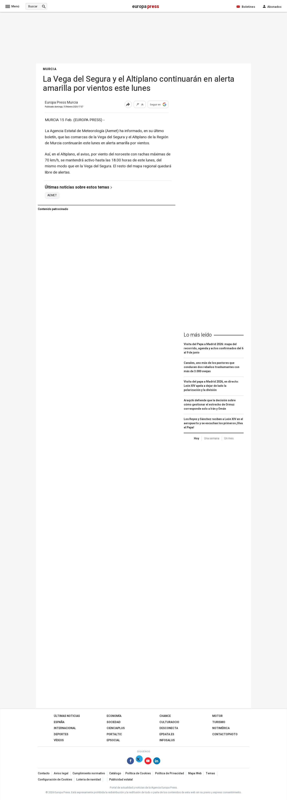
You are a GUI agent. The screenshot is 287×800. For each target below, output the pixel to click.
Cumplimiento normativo (89, 773)
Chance (165, 716)
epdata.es (166, 734)
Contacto (44, 773)
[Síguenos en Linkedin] (157, 761)
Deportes (61, 734)
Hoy (196, 438)
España (59, 722)
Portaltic (114, 734)
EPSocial (113, 740)
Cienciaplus (116, 728)
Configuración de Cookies (55, 779)
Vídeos (59, 740)
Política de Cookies (138, 773)
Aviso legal (61, 773)
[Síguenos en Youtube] (148, 761)
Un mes (229, 438)
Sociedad (114, 722)
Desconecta (168, 728)
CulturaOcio (169, 722)
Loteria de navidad (88, 779)
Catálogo (115, 773)
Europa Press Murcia (61, 103)
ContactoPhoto (225, 734)
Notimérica (221, 728)
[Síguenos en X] (139, 761)
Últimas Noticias (67, 716)
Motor (217, 716)
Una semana (211, 438)
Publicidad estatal (121, 779)
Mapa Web (194, 773)
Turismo (218, 722)
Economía (114, 716)
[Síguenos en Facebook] (130, 761)
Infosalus (167, 740)
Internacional (65, 728)
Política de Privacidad (169, 773)
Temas (210, 773)
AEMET (52, 195)
